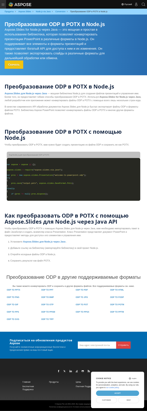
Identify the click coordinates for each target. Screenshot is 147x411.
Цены (78, 381)
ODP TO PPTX (13, 290)
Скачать (14, 64)
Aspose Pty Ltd (61, 404)
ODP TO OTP (47, 304)
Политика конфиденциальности (60, 407)
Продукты (54, 381)
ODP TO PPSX (82, 312)
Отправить (123, 345)
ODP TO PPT (47, 290)
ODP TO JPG (82, 297)
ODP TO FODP (117, 297)
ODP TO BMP (47, 297)
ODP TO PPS (13, 312)
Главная (26, 381)
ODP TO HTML (117, 290)
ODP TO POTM (117, 304)
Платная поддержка (86, 386)
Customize (106, 400)
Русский (126, 4)
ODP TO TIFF (47, 319)
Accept (117, 393)
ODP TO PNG (13, 297)
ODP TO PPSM (48, 312)
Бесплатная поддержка (28, 388)
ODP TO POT (82, 304)
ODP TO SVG (13, 319)
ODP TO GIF (12, 304)
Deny (129, 400)
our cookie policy (112, 388)
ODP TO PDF (82, 290)
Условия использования (81, 407)
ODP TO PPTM (117, 312)
